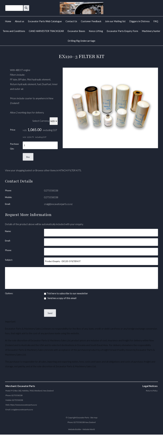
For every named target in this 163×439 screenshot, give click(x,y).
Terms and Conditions (14, 31)
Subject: (9, 260)
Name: (8, 231)
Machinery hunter (151, 31)
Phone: (8, 190)
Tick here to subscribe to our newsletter (66, 293)
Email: (7, 204)
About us (19, 21)
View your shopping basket (18, 170)
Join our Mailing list (115, 21)
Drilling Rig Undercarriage (81, 40)
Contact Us (71, 21)
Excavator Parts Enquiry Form (122, 31)
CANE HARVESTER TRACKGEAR (46, 31)
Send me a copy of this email (60, 298)
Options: (9, 293)
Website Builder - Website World (81, 429)
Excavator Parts (82, 417)
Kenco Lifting (96, 31)
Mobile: (8, 197)
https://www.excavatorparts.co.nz (23, 405)
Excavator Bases (76, 31)
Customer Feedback (91, 21)
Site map (93, 417)
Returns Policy (152, 390)
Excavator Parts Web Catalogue (45, 21)
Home (8, 21)
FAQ (155, 21)
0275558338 (51, 190)
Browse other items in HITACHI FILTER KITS (58, 170)
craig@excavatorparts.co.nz (58, 204)
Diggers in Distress (139, 21)
